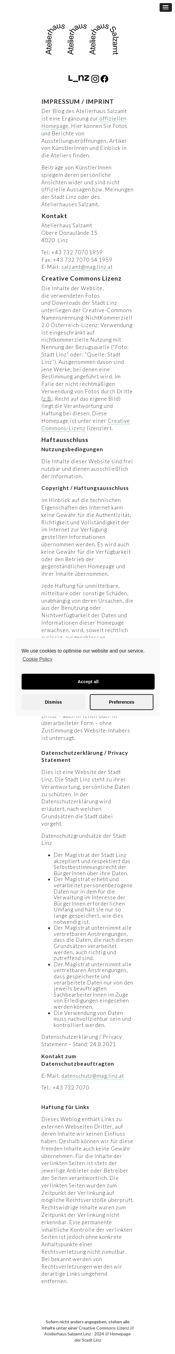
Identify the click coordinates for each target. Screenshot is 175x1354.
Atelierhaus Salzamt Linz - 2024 (74, 1333)
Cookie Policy (37, 659)
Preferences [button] (121, 702)
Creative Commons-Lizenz (104, 1327)
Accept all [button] (88, 681)
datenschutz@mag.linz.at (92, 1075)
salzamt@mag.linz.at (87, 267)
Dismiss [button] (53, 702)
